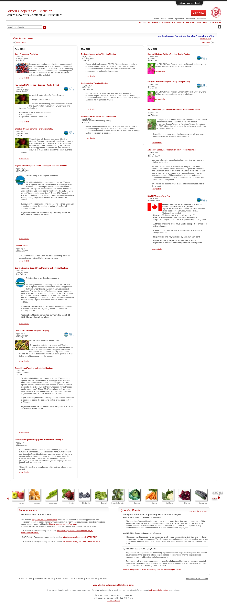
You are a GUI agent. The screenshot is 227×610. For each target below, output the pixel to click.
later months (208, 42)
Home (156, 19)
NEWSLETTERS (25, 579)
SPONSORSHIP (77, 579)
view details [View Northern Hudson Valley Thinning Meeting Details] (90, 76)
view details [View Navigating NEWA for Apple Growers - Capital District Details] (24, 122)
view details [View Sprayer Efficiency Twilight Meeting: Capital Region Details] (160, 71)
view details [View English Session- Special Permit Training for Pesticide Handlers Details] (24, 238)
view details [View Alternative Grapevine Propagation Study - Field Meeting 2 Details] (157, 189)
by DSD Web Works (125, 598)
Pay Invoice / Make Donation (197, 579)
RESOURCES (91, 579)
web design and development (105, 598)
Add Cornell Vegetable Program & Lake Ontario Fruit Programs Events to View (186, 36)
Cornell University (113, 601)
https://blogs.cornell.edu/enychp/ (62, 524)
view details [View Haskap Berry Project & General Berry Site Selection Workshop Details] (157, 143)
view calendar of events (198, 511)
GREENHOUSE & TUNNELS (172, 22)
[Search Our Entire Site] (24, 27)
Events (170, 19)
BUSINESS (216, 22)
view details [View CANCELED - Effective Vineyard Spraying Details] (24, 361)
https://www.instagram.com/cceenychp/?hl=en (82, 541)
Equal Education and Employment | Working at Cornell (113, 585)
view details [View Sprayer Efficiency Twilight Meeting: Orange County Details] (160, 99)
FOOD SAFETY (203, 22)
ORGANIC (190, 22)
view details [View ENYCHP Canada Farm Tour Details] (157, 249)
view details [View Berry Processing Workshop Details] (24, 78)
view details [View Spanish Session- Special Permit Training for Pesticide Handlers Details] (24, 323)
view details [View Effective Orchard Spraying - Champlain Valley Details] (24, 158)
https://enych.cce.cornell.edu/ (44, 520)
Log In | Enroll (194, 3)
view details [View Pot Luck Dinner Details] (24, 261)
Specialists (179, 19)
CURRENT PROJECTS (44, 579)
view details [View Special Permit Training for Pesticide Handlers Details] (24, 432)
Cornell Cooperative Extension (34, 13)
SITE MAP (104, 579)
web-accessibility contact (158, 590)
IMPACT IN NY (62, 579)
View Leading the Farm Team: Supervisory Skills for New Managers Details (152, 570)
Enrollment (190, 19)
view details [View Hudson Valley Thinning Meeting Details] (90, 109)
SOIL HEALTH (153, 22)
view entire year (205, 38)
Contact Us (201, 19)
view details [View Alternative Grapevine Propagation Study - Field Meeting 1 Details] (24, 472)
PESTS (141, 22)
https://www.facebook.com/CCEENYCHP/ (80, 537)
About (163, 19)
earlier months (19, 42)
